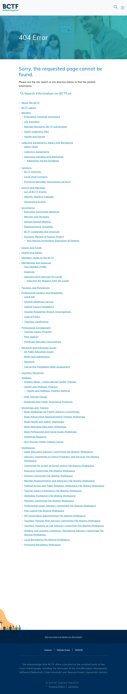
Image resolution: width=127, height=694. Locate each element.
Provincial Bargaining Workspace (42, 544)
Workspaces (28, 447)
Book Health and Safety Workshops (44, 421)
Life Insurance (32, 121)
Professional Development (36, 327)
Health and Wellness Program (41, 386)
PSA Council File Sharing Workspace (44, 510)
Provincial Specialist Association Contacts (47, 181)
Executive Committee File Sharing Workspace (49, 470)
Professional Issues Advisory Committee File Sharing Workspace (60, 505)
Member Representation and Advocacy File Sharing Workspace (59, 480)
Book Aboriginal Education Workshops (45, 426)
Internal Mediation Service (39, 301)
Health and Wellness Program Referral (48, 390)
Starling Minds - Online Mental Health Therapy (50, 381)
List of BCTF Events (35, 191)
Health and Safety (31, 252)
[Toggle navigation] (124, 9)
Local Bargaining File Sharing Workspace (47, 539)
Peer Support (31, 336)
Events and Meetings (33, 187)
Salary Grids (31, 146)
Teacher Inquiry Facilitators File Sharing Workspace (53, 490)
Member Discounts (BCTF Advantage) (45, 126)
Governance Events (35, 201)
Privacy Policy (57, 686)
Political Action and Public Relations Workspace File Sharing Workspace (64, 485)
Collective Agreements (36, 151)
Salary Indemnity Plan (36, 131)
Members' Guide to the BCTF (37, 257)
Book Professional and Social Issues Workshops (50, 431)
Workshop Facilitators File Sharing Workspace (49, 495)
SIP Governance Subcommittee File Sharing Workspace (55, 515)
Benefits (26, 112)
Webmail (79, 650)
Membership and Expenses (36, 262)
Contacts (26, 167)
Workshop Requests (35, 436)
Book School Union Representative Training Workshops (54, 416)
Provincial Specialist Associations (42, 341)
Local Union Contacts (36, 176)
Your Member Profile (35, 266)
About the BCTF (30, 102)
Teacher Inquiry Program (38, 331)
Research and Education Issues (38, 347)
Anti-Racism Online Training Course (43, 441)
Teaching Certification (36, 321)
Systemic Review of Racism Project (44, 236)
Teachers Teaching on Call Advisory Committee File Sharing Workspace (64, 525)
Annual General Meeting (37, 221)
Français (48, 650)
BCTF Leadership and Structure (41, 231)
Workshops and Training (34, 407)
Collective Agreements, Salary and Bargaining (47, 142)
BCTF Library (28, 107)
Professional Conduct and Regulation (42, 292)
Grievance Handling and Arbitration (44, 156)
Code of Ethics (32, 316)
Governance (28, 207)
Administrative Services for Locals (43, 276)
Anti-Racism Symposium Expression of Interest (53, 240)
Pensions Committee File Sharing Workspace (49, 500)
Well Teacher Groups (35, 396)
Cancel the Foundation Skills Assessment (47, 366)
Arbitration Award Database (43, 160)
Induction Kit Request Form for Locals (48, 280)
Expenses (29, 271)
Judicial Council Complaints (39, 306)
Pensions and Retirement (35, 287)
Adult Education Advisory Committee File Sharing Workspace (58, 451)
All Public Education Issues (39, 351)
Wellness (26, 377)
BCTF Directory (33, 171)
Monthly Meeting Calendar (39, 196)
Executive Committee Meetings (41, 211)
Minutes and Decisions (36, 216)
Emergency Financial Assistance (42, 116)
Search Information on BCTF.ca (46, 93)
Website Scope (63, 650)
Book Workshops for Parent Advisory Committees (52, 411)
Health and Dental (34, 136)
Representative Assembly (38, 226)
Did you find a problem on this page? (63, 637)
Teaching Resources (32, 372)
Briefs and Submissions (37, 356)
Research (29, 361)
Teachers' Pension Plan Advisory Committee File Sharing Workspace (62, 520)
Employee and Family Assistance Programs (48, 401)
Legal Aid (29, 296)
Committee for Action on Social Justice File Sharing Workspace (59, 465)
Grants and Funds (31, 247)
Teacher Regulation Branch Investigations (47, 311)
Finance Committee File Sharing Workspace (48, 475)
